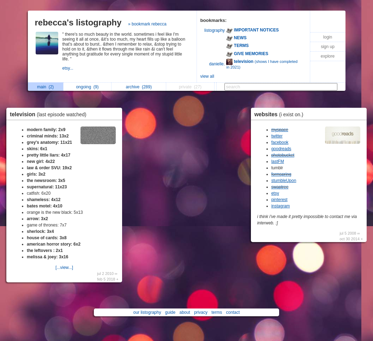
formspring (281, 174)
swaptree (280, 186)
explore (328, 56)
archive (139, 86)
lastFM (277, 161)
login (327, 37)
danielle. (217, 63)
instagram (280, 206)
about (185, 312)
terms (216, 312)
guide (170, 312)
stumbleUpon (283, 180)
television (50, 114)
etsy (275, 193)
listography (214, 30)
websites (280, 114)
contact (233, 312)
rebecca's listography (78, 22)
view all (207, 76)
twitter (277, 136)
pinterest (279, 199)
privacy (200, 312)
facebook (280, 142)
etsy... (68, 68)
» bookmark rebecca (147, 24)
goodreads (281, 148)
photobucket (282, 155)
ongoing (87, 86)
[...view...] (64, 267)
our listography (147, 312)
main (45, 86)
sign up (328, 46)
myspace (279, 129)
